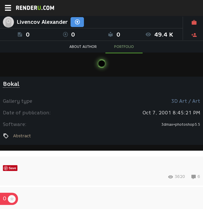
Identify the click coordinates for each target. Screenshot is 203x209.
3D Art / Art (185, 101)
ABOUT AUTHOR (83, 46)
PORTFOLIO (124, 46)
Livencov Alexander (42, 22)
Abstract (22, 135)
